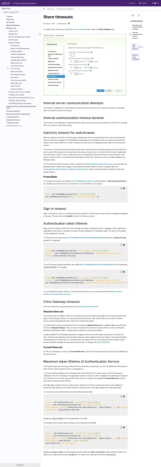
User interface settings (17, 74)
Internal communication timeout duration (137, 35)
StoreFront (50, 9)
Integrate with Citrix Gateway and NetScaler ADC (21, 107)
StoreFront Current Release (64, 9)
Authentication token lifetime (55, 169)
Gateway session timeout (100, 164)
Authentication (13, 40)
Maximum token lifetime (78, 169)
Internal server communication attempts (137, 27)
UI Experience (15, 45)
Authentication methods (18, 60)
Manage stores (11, 28)
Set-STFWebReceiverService (82, 181)
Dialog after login (16, 83)
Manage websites (14, 43)
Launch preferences (17, 66)
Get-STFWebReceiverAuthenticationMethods (84, 238)
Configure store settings (16, 95)
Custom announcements (18, 80)
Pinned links (14, 77)
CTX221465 (105, 342)
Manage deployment (13, 25)
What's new (10, 19)
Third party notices (12, 123)
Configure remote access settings (19, 92)
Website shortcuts (16, 63)
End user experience (13, 111)
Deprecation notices (13, 120)
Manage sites (12, 34)
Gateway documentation (88, 306)
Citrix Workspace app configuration (20, 103)
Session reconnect (16, 71)
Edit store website (77, 29)
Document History (14, 126)
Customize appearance (18, 54)
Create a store (13, 31)
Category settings (16, 51)
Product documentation (24, 3)
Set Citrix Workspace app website (19, 37)
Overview (9, 16)
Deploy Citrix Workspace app (19, 48)
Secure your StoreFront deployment (18, 114)
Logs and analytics (12, 117)
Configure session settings (17, 100)
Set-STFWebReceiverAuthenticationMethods (98, 265)
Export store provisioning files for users (21, 98)
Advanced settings (16, 89)
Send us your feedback (135, 57)
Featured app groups (17, 57)
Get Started (10, 22)
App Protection (15, 86)
